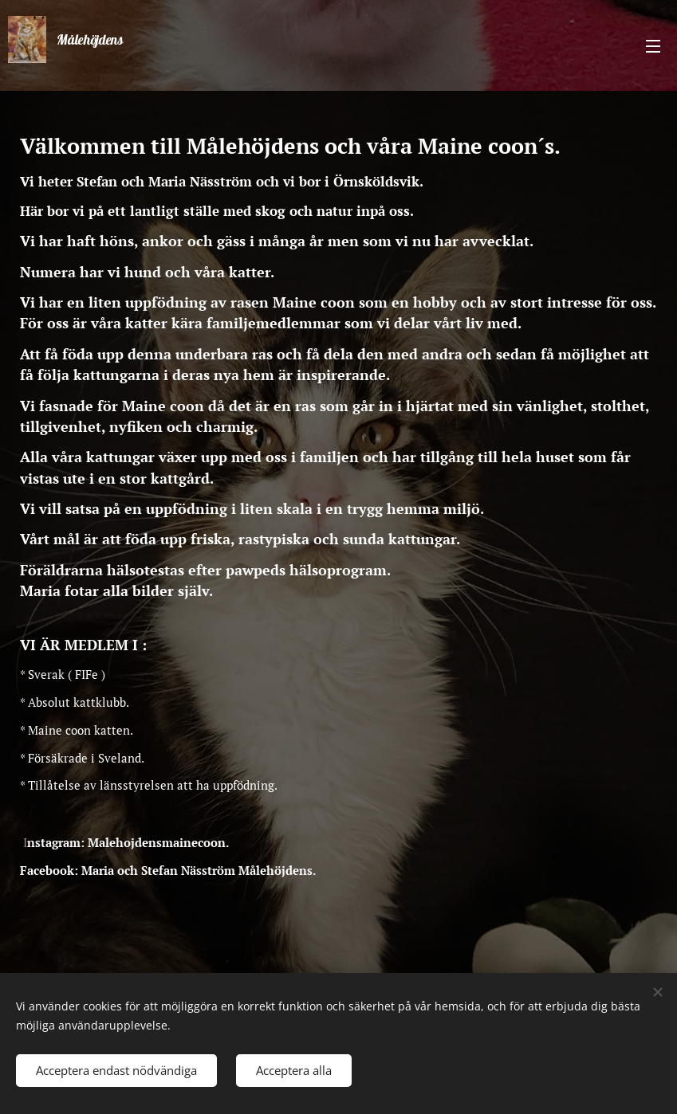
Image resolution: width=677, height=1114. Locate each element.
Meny (653, 46)
